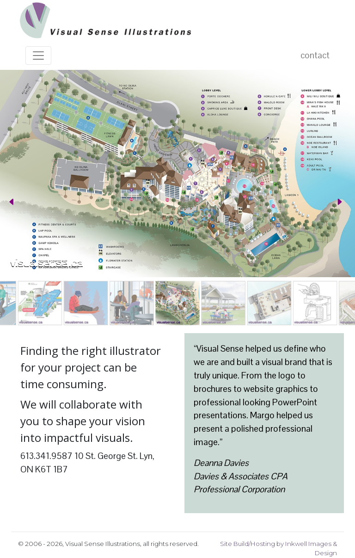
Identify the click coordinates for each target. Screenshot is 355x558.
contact (315, 55)
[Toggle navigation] (38, 55)
